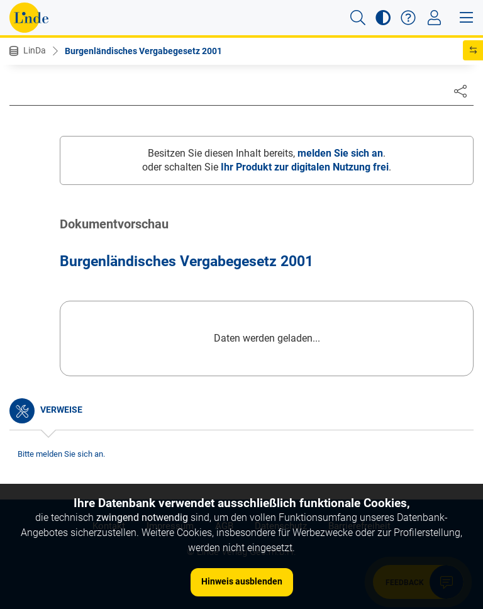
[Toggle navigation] (434, 17)
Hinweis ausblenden (241, 581)
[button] (357, 17)
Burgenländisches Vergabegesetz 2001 (143, 51)
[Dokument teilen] (460, 90)
